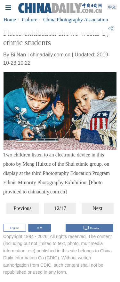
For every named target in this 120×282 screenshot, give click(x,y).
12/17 (60, 208)
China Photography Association (75, 19)
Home (10, 19)
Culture (29, 19)
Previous (22, 208)
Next (97, 208)
